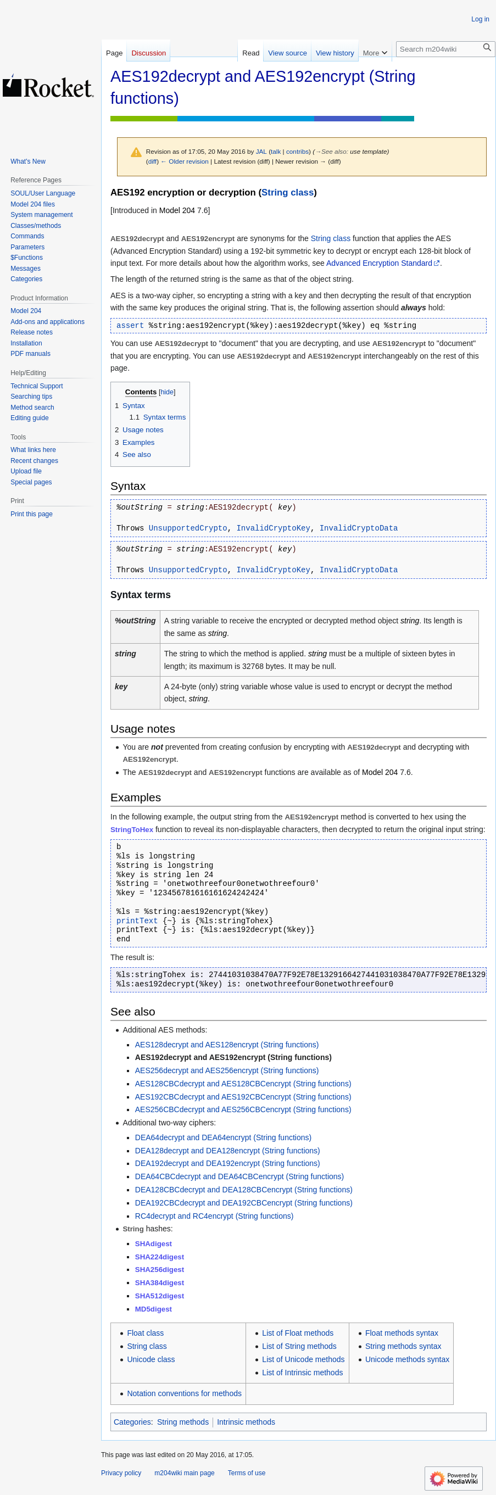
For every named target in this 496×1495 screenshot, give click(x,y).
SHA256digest (159, 1269)
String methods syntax (403, 1346)
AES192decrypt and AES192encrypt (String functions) (233, 1057)
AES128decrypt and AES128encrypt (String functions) (227, 1044)
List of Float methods (297, 1333)
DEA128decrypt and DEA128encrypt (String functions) (227, 1150)
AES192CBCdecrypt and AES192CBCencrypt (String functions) (243, 1096)
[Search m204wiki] (445, 49)
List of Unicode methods (303, 1359)
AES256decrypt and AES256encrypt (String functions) (227, 1070)
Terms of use (247, 1473)
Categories (132, 1422)
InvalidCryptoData (359, 528)
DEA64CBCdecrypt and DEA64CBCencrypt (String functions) (239, 1176)
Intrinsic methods (246, 1422)
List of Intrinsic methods (302, 1372)
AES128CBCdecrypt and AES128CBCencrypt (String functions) (243, 1083)
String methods (183, 1422)
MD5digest (153, 1309)
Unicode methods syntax (407, 1359)
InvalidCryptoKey (273, 528)
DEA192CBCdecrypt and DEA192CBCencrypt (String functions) (244, 1202)
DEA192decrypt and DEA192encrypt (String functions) (227, 1163)
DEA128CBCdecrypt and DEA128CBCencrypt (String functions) (244, 1189)
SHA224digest (159, 1257)
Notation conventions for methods (184, 1393)
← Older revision (184, 161)
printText (137, 921)
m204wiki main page (184, 1473)
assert (130, 325)
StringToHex (131, 829)
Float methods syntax (401, 1333)
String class (287, 192)
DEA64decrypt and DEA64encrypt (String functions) (223, 1137)
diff (152, 161)
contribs (297, 151)
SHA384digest (159, 1283)
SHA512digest (159, 1296)
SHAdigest (153, 1244)
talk (276, 151)
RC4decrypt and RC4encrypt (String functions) (214, 1216)
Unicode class (151, 1359)
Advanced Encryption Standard (379, 263)
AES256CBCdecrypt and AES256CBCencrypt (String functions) (243, 1109)
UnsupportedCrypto (188, 528)
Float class (145, 1333)
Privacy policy (121, 1473)
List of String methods (299, 1346)
